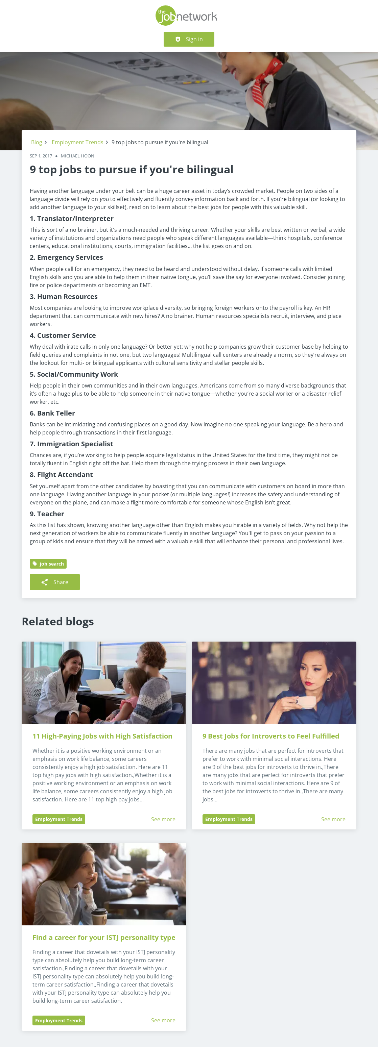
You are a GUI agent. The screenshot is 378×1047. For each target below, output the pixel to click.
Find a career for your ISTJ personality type (103, 937)
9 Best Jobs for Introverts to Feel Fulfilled (271, 736)
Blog (36, 142)
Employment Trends (77, 142)
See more (163, 819)
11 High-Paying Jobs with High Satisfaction (102, 736)
